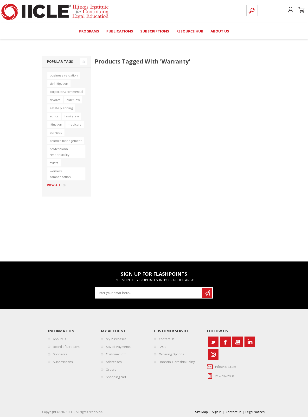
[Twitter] (213, 344)
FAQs (162, 349)
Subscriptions (63, 365)
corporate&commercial (66, 94)
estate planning (61, 110)
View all (54, 188)
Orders (111, 372)
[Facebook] (225, 344)
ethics (54, 119)
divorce (55, 102)
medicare (75, 127)
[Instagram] (213, 357)
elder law (73, 102)
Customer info (116, 357)
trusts (54, 165)
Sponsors (60, 357)
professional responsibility (60, 154)
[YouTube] (237, 344)
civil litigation (59, 86)
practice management (66, 143)
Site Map (201, 414)
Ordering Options (171, 357)
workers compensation (60, 177)
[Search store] (188, 12)
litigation (56, 127)
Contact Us (166, 342)
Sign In (217, 414)
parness (56, 135)
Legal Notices (255, 414)
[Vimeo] (249, 344)
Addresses (114, 365)
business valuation (64, 78)
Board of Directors (66, 349)
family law (71, 119)
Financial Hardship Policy (177, 365)
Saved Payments (118, 349)
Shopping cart (296, 11)
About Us (59, 342)
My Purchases (116, 342)
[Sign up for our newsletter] (149, 296)
